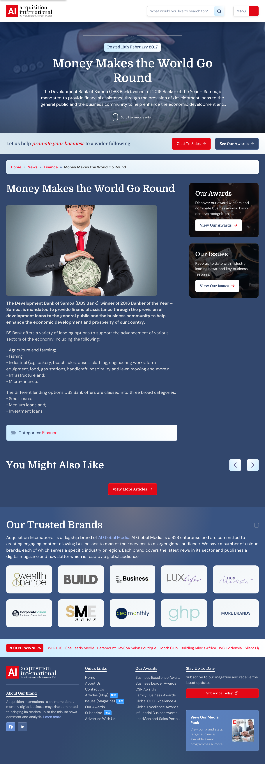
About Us (93, 683)
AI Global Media (113, 537)
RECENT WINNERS (25, 648)
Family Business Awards (155, 695)
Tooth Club (168, 648)
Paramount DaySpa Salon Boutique (126, 648)
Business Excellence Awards (157, 677)
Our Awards (95, 707)
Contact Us (94, 689)
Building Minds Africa (198, 648)
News (33, 167)
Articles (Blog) (96, 695)
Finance (51, 167)
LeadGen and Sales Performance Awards (157, 718)
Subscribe (93, 712)
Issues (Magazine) (100, 701)
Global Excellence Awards (156, 707)
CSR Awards (145, 689)
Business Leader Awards (155, 683)
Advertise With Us (100, 718)
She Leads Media (79, 648)
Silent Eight (254, 648)
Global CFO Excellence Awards (157, 701)
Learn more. (52, 717)
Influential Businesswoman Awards (157, 712)
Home (16, 167)
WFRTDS (55, 648)
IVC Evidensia (230, 648)
